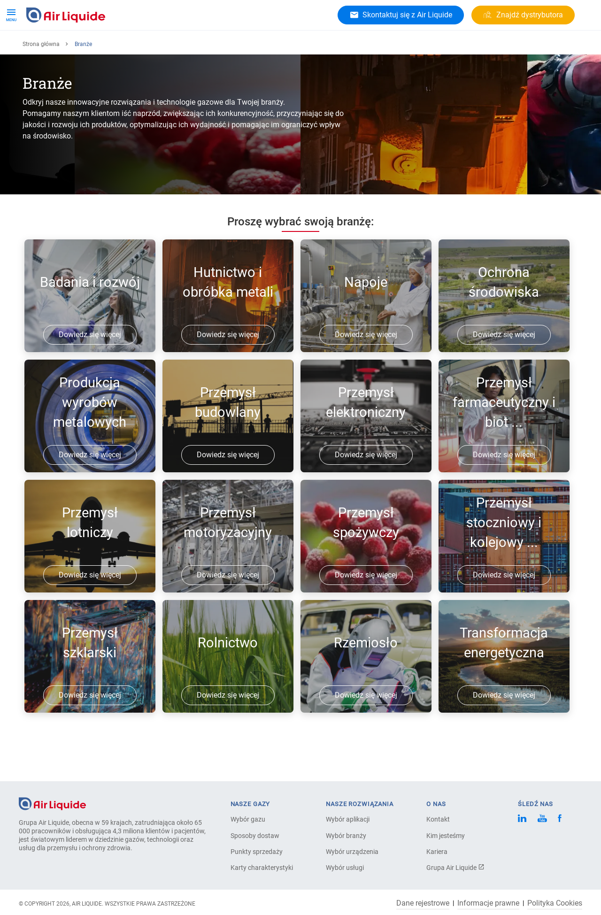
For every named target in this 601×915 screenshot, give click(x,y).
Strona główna (41, 74)
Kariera (261, 46)
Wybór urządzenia (352, 851)
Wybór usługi (345, 867)
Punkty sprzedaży (257, 851)
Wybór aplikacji (348, 819)
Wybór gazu (248, 819)
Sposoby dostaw (255, 835)
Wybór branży (346, 835)
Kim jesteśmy (445, 835)
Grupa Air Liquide (455, 867)
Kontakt (438, 819)
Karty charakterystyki (262, 867)
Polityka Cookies (554, 903)
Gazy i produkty (56, 46)
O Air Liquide (214, 46)
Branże (165, 46)
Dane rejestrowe (422, 903)
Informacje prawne (488, 903)
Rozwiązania (118, 46)
